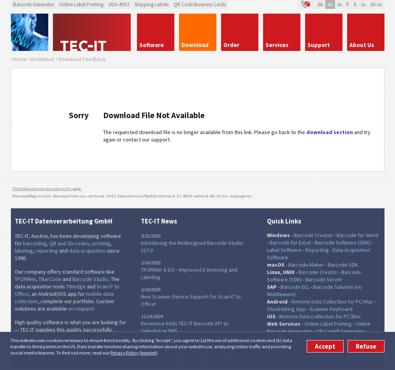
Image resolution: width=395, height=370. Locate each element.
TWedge (76, 286)
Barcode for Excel (290, 242)
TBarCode (50, 279)
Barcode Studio (90, 279)
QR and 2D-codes (69, 243)
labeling (24, 250)
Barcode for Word (357, 235)
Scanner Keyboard (331, 308)
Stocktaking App (286, 308)
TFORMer (25, 279)
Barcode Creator (313, 235)
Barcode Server (323, 279)
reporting (47, 250)
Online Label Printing (81, 4)
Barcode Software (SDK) (342, 242)
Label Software (284, 249)
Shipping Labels (152, 4)
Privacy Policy (125, 353)
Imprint (148, 353)
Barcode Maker (306, 264)
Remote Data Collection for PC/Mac (332, 301)
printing (101, 243)
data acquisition (87, 250)
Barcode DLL (295, 286)
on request (81, 308)
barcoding (35, 243)
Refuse (366, 346)
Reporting (317, 249)
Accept (325, 346)
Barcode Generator (33, 4)
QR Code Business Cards (200, 4)
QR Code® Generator (340, 331)
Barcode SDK (343, 264)
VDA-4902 (119, 4)
